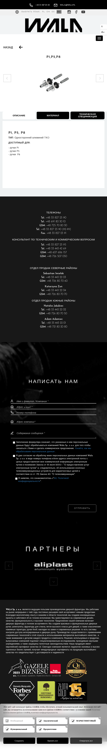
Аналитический (50, 720)
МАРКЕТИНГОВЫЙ (86, 720)
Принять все (52, 740)
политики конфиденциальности (44, 712)
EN (48, 12)
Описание (19, 116)
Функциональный (18, 729)
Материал (53, 116)
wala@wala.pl (64, 5)
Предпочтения (49, 729)
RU (59, 12)
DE (53, 12)
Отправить (82, 508)
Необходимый (16, 720)
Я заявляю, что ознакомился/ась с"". (43, 480)
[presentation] (53, 490)
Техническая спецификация (87, 115)
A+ (103, 32)
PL (43, 12)
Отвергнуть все (86, 740)
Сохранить (19, 740)
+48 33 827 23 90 (39, 5)
